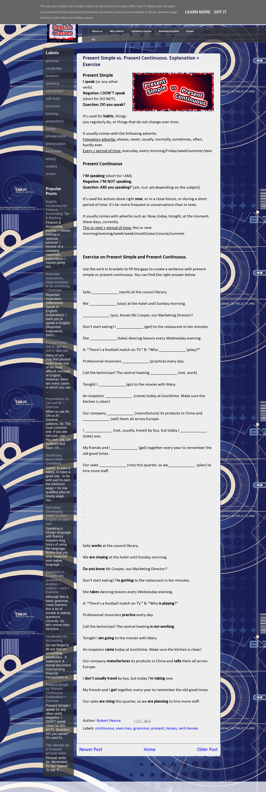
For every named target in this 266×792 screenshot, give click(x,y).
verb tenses (188, 728)
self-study (53, 98)
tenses (171, 728)
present (157, 728)
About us (97, 31)
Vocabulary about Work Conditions (54, 459)
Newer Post (90, 749)
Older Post (207, 749)
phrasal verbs (56, 136)
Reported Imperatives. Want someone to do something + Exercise (58, 282)
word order (54, 151)
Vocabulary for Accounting (56, 638)
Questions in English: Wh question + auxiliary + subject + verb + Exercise (58, 582)
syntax (50, 129)
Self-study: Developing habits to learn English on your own (57, 516)
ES (93, 39)
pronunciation (56, 144)
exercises (124, 728)
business (52, 76)
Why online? (117, 31)
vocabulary (54, 68)
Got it (220, 12)
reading (51, 166)
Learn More (197, 12)
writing (50, 159)
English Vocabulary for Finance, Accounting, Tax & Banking (57, 210)
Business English (169, 31)
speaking (52, 83)
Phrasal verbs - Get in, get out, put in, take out (57, 346)
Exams (190, 31)
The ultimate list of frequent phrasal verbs (57, 749)
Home (150, 749)
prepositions (55, 121)
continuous (104, 728)
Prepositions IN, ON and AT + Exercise (58, 403)
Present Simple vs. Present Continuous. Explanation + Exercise (57, 693)
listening (52, 113)
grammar (141, 728)
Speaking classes (141, 31)
